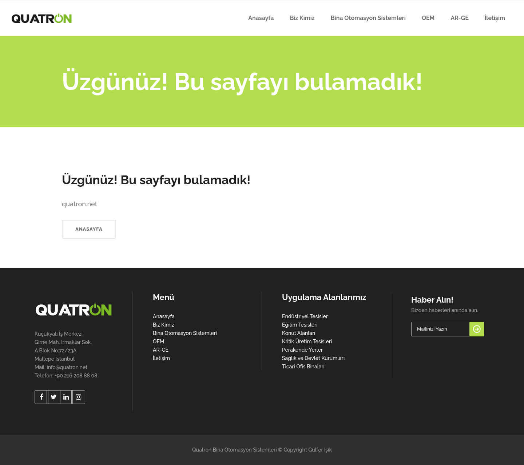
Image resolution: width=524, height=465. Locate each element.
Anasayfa (164, 316)
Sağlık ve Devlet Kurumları (313, 358)
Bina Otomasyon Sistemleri (185, 333)
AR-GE (160, 350)
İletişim (161, 358)
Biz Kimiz (163, 325)
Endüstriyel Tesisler (305, 316)
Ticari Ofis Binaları (303, 366)
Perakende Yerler (302, 350)
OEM (158, 341)
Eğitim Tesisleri (299, 325)
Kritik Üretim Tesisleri (307, 341)
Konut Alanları (298, 333)
